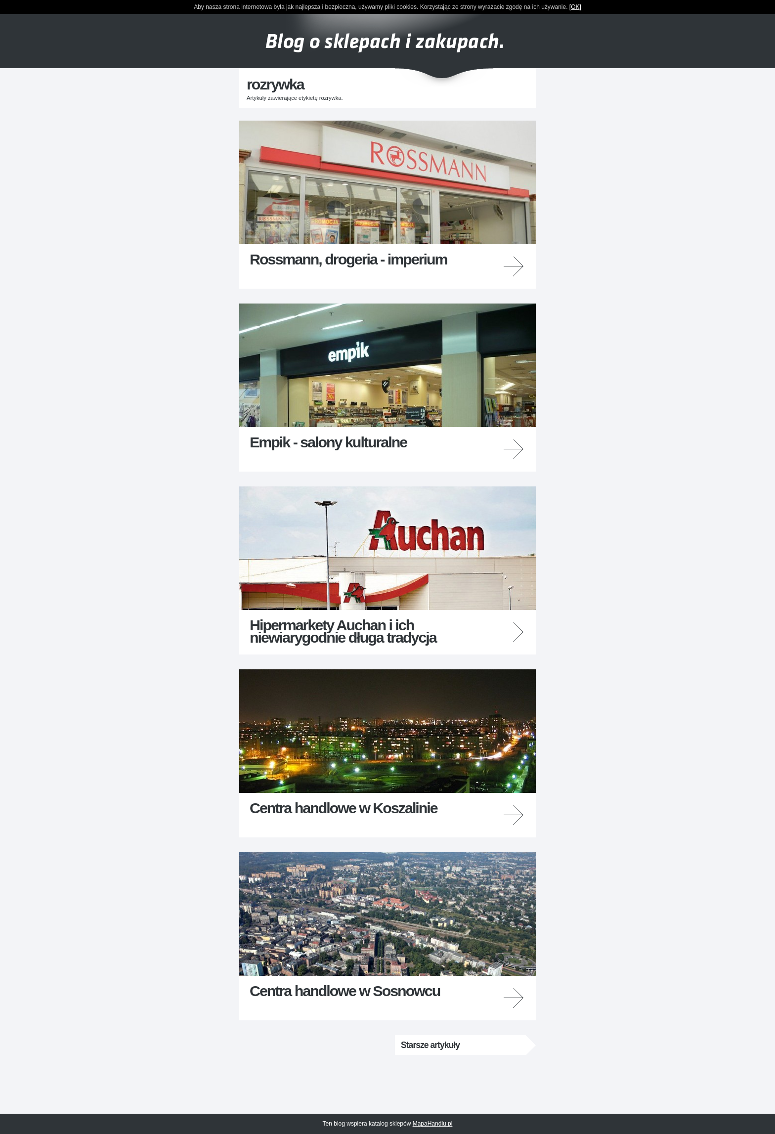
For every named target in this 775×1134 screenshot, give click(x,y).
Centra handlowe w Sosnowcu (345, 990)
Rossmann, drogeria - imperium (348, 259)
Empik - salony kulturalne (328, 442)
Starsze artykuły (430, 1045)
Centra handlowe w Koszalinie (343, 807)
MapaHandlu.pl (433, 1123)
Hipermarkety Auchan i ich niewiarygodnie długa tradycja (343, 630)
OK (575, 6)
